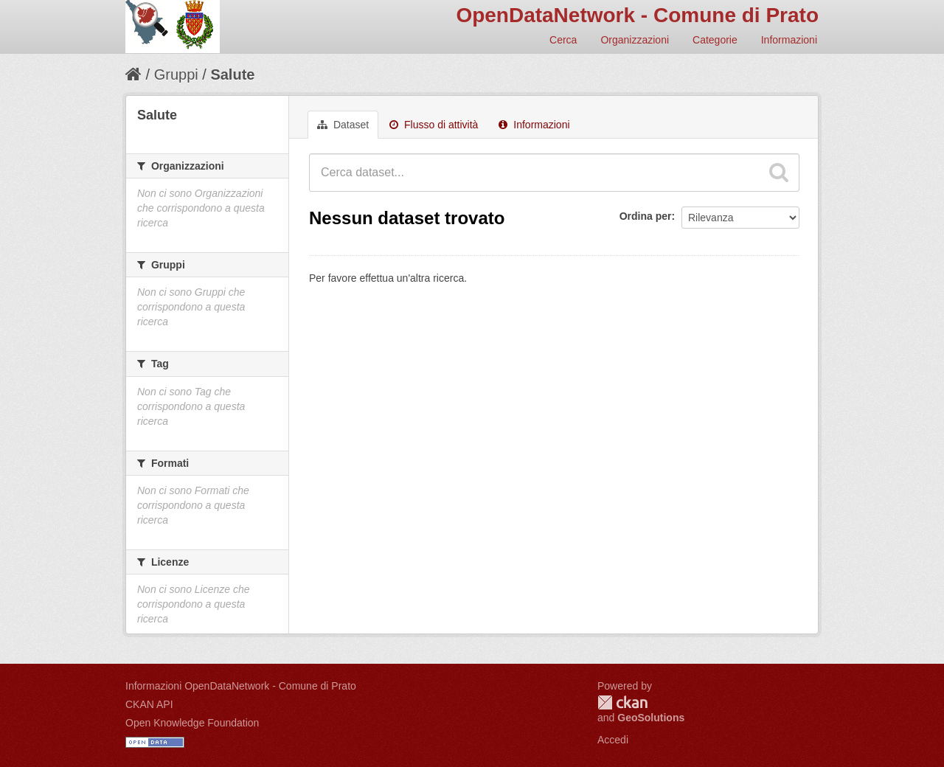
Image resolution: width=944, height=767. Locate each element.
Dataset (343, 125)
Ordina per (646, 216)
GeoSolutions (650, 717)
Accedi (612, 740)
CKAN (622, 702)
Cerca (563, 40)
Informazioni (789, 40)
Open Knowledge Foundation (192, 723)
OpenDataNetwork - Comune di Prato (637, 15)
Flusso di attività (433, 125)
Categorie (715, 40)
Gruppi (176, 74)
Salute (232, 74)
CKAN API (149, 704)
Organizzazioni (634, 40)
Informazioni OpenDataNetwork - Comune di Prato (240, 686)
